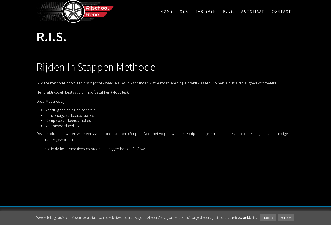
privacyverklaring (245, 217)
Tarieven (205, 11)
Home (166, 11)
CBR (184, 11)
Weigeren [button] (286, 218)
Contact (281, 11)
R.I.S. (228, 11)
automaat (253, 11)
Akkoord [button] (268, 218)
